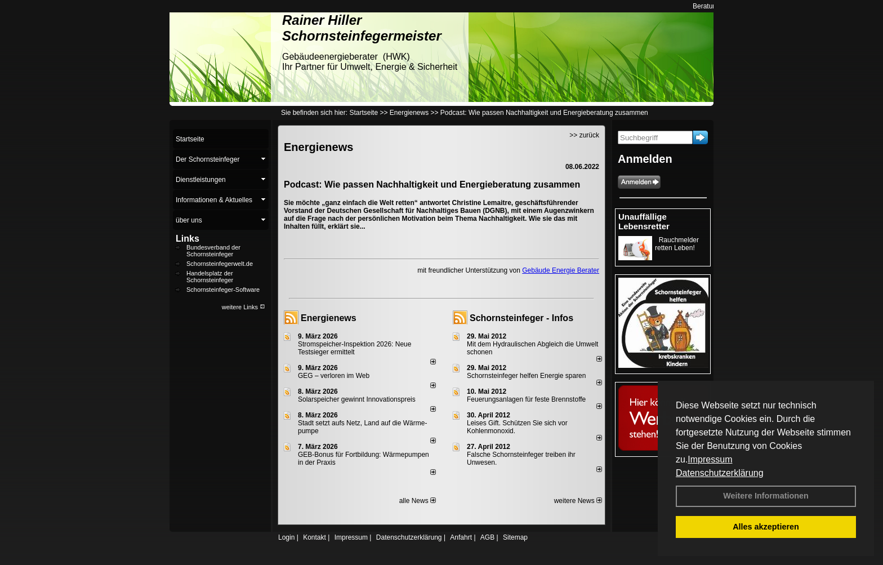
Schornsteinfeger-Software (223, 289)
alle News (417, 501)
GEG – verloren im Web (333, 376)
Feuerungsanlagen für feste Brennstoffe (526, 399)
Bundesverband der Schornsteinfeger (213, 250)
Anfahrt (461, 537)
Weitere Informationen (766, 495)
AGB (487, 537)
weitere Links (243, 307)
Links (187, 238)
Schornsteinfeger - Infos (521, 318)
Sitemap (515, 537)
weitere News (578, 501)
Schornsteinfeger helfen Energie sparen (526, 376)
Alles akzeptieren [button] (766, 526)
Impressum (710, 459)
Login (286, 537)
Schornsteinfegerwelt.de (219, 263)
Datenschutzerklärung (720, 473)
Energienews (328, 318)
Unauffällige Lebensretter (644, 221)
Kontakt (314, 537)
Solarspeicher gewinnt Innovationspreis (357, 399)
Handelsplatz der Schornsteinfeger (209, 276)
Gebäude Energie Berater (560, 270)
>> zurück (584, 135)
